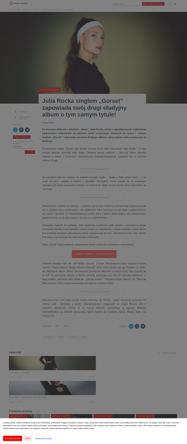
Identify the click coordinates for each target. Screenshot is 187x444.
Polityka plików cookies (43, 438)
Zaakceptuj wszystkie (12, 438)
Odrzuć (27, 438)
